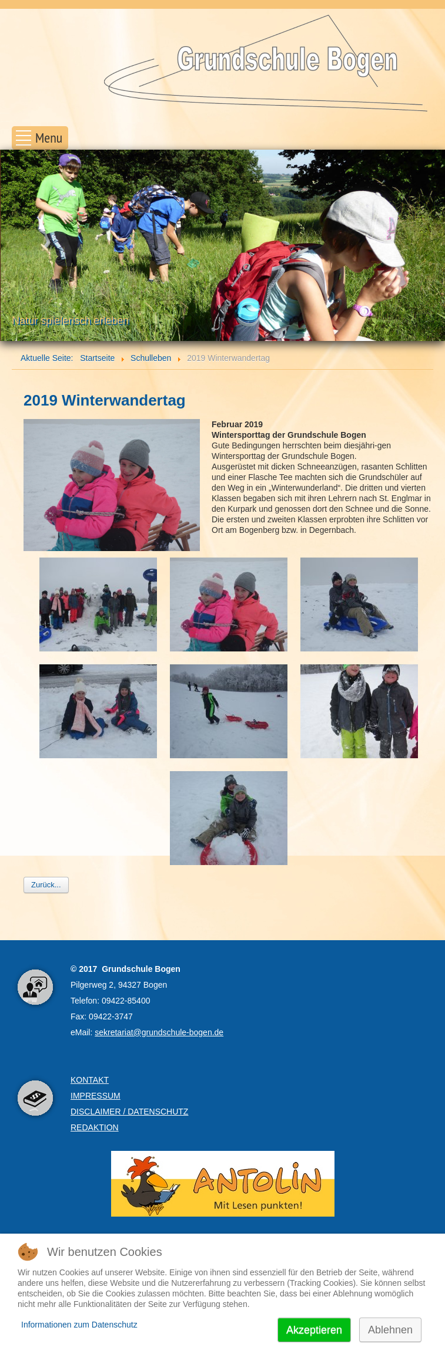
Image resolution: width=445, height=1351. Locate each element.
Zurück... (46, 884)
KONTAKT (90, 1080)
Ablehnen (390, 1330)
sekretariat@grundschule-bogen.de (159, 1032)
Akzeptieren (314, 1330)
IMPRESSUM (96, 1095)
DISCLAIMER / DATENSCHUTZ (129, 1111)
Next (429, 246)
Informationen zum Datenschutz (79, 1324)
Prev (15, 246)
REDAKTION (95, 1127)
